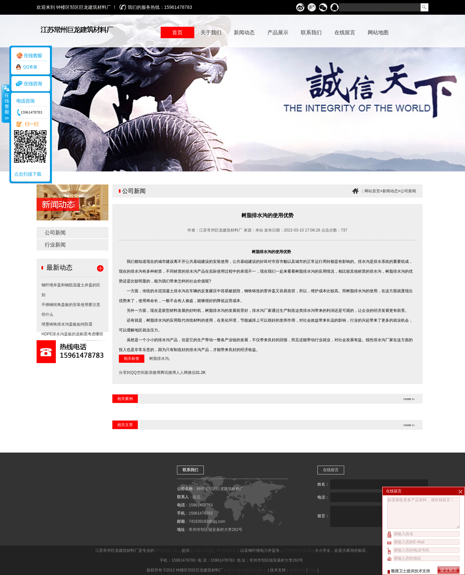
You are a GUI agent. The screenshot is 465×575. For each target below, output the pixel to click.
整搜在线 (297, 570)
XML (312, 570)
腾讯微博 (168, 372)
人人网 (182, 372)
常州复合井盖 (201, 550)
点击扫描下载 (27, 174)
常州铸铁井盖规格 (299, 550)
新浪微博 (152, 372)
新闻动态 (390, 191)
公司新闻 (55, 232)
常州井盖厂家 (166, 550)
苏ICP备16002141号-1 (247, 570)
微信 (192, 372)
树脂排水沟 (159, 358)
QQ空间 (138, 372)
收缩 (5, 103)
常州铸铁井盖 (228, 550)
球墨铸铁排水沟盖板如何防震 (66, 324)
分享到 (125, 372)
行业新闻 (55, 245)
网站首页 (372, 191)
